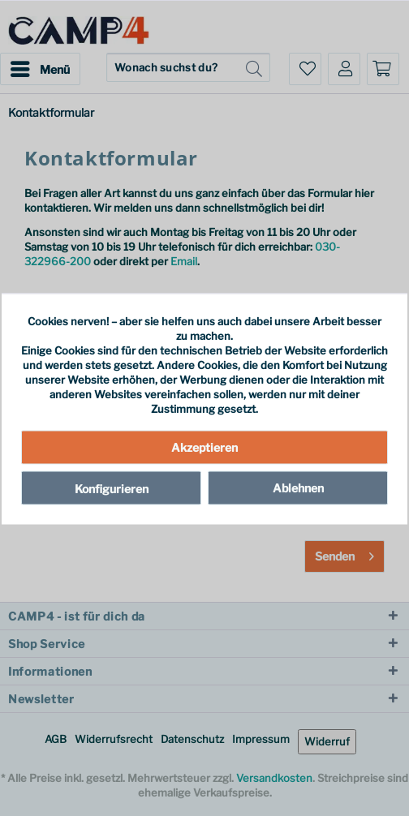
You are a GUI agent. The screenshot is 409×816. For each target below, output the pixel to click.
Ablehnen (298, 487)
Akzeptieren (204, 446)
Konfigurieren (112, 488)
